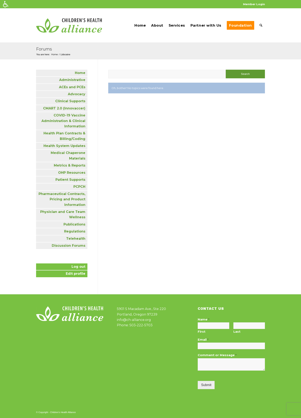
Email (203, 340)
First (201, 331)
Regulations (74, 231)
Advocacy (76, 94)
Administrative (72, 80)
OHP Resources (71, 173)
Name (203, 319)
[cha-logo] (69, 25)
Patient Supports (70, 180)
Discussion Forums (68, 246)
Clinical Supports (70, 101)
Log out (78, 267)
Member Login (254, 4)
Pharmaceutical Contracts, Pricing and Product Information (62, 199)
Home (80, 73)
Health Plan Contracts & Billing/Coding (64, 136)
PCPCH (79, 187)
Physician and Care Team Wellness (62, 214)
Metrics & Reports (69, 165)
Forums (44, 49)
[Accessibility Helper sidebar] (6, 4)
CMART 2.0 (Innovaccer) (64, 108)
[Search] (261, 25)
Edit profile (75, 274)
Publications (74, 224)
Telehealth (75, 239)
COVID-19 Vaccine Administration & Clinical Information (63, 120)
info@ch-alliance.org (134, 320)
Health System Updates (64, 146)
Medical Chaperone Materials (68, 155)
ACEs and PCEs (72, 87)
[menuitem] (253, 4)
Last (236, 331)
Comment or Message (217, 355)
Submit (206, 385)
